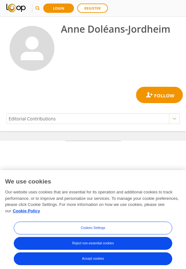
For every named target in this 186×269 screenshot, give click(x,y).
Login (58, 8)
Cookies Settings (93, 229)
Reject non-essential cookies (93, 245)
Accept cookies (93, 260)
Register (93, 8)
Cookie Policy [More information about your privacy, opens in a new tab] (26, 212)
